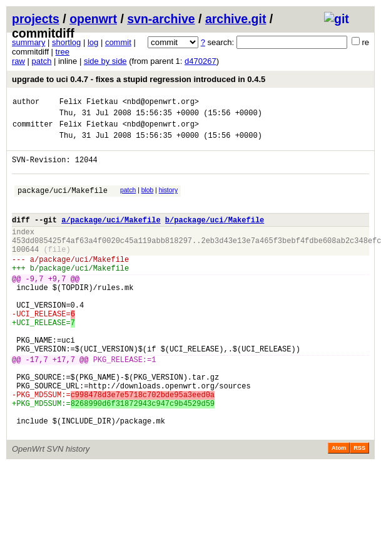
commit (118, 42)
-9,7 (35, 306)
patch (42, 61)
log (93, 42)
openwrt (93, 19)
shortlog (66, 42)
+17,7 (64, 404)
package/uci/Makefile (63, 203)
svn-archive (161, 19)
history (168, 201)
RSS (359, 508)
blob (147, 201)
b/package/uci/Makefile (214, 236)
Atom (339, 508)
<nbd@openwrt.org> (161, 103)
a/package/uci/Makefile (110, 236)
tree (62, 51)
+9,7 (57, 306)
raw (18, 61)
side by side (105, 61)
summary (28, 42)
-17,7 (37, 404)
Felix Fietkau (88, 103)
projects (35, 19)
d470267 (200, 61)
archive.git (236, 19)
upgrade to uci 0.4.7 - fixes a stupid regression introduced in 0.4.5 (138, 79)
